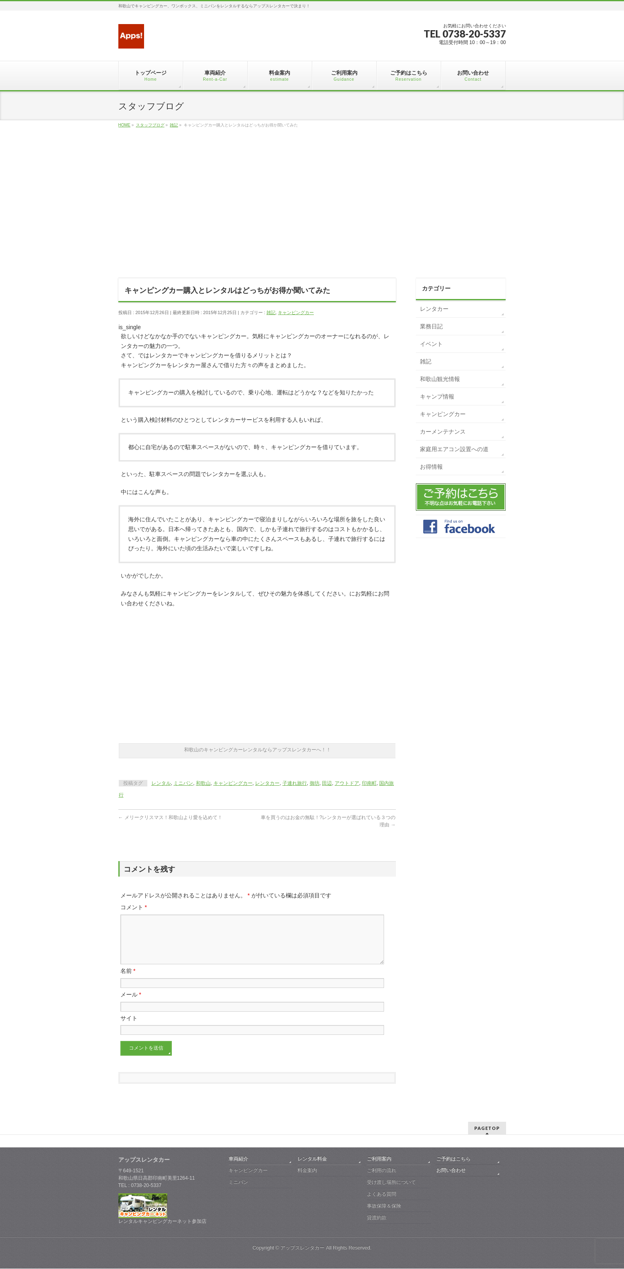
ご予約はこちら (453, 1159)
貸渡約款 (376, 1218)
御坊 (315, 783)
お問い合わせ (451, 1171)
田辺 (327, 783)
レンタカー (267, 783)
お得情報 (431, 466)
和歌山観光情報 (440, 379)
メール (130, 1004)
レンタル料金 (312, 1159)
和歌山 (203, 783)
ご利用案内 (379, 1159)
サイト (129, 1028)
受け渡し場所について (391, 1182)
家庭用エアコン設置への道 (454, 449)
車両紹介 (238, 1159)
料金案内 (307, 1171)
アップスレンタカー (302, 1248)
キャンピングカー (296, 312)
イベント (431, 344)
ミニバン (183, 783)
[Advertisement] (312, 212)
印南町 (369, 783)
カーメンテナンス (443, 431)
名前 (127, 980)
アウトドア (347, 783)
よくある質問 (381, 1194)
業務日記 (431, 326)
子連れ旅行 (294, 783)
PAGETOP (487, 1128)
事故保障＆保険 (384, 1206)
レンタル (161, 783)
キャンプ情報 (437, 396)
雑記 (270, 312)
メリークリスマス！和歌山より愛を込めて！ (170, 817)
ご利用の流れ (381, 1171)
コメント (133, 907)
